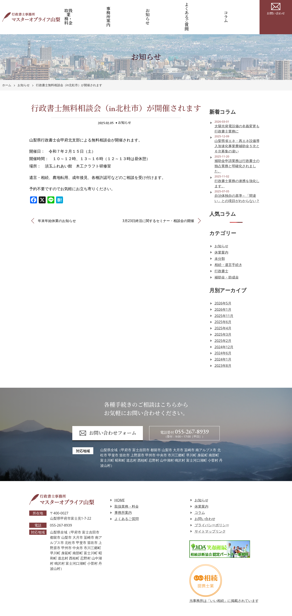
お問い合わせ (276, 8)
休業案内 (221, 235)
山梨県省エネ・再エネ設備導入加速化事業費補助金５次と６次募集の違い (237, 128)
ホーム (6, 68)
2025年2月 (223, 323)
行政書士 (221, 253)
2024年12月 (224, 329)
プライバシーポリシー (212, 508)
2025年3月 (223, 317)
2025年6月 (223, 304)
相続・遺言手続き (228, 247)
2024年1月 (223, 342)
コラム (240, 8)
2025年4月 (223, 311)
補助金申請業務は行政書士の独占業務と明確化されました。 (237, 148)
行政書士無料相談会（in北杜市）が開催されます (69, 68)
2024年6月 (223, 336)
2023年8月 (223, 348)
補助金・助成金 (227, 260)
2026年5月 (223, 286)
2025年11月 (224, 298)
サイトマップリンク (210, 514)
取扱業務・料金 (82, 8)
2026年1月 (223, 292)
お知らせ (161, 8)
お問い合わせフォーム (107, 416)
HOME (120, 483)
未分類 (220, 241)
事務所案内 (121, 8)
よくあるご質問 (200, 8)
